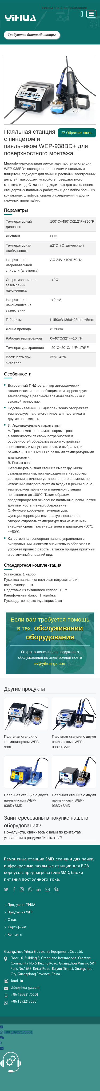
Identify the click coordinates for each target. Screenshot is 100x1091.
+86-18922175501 (24, 994)
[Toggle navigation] (91, 13)
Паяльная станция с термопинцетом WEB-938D (22, 741)
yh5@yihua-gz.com (25, 988)
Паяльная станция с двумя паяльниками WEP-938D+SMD (74, 741)
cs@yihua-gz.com (50, 663)
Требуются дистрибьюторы (32, 35)
